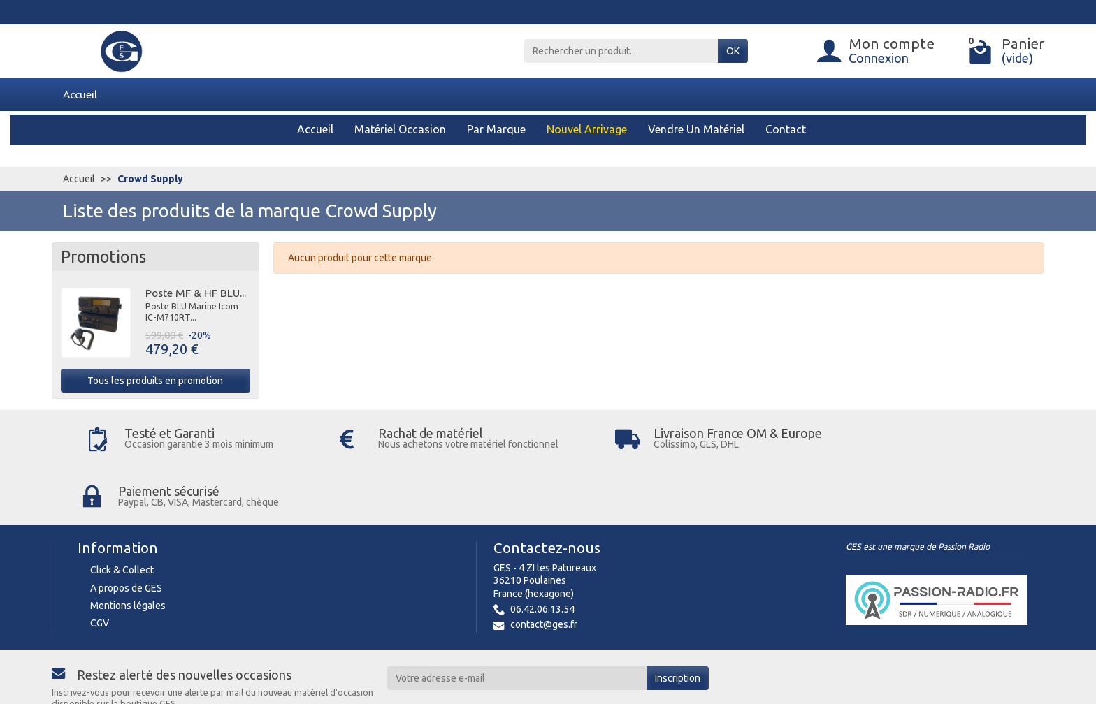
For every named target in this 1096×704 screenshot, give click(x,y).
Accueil (80, 94)
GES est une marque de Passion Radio (918, 489)
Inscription (677, 620)
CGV (99, 566)
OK (733, 51)
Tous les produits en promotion (155, 380)
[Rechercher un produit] (621, 51)
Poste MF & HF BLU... (195, 292)
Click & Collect (122, 513)
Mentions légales (128, 549)
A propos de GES (126, 530)
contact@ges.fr (543, 567)
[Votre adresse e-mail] (517, 621)
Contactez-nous (546, 491)
